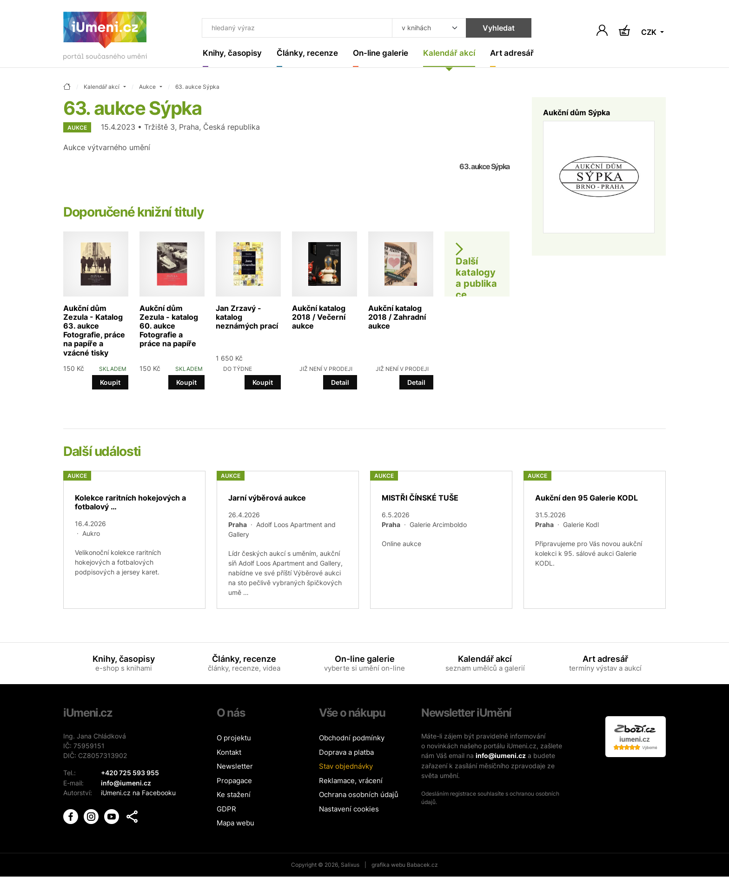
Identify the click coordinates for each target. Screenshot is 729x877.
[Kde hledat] (416, 29)
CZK (649, 32)
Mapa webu (235, 823)
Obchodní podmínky (351, 738)
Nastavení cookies (349, 809)
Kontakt (229, 752)
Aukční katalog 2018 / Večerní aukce (318, 317)
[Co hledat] (291, 29)
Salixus (350, 865)
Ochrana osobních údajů (358, 795)
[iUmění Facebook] (71, 815)
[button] (132, 816)
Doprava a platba (346, 752)
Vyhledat (486, 28)
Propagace (234, 781)
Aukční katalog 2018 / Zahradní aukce (397, 317)
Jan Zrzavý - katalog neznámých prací (247, 317)
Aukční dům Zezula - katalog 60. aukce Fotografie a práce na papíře (168, 326)
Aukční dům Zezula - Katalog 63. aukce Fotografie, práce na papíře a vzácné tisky (94, 331)
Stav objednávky (346, 767)
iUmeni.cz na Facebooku (138, 793)
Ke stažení (234, 795)
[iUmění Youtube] (112, 815)
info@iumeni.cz (501, 756)
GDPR (226, 809)
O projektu (234, 738)
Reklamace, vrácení (351, 781)
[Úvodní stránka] (105, 38)
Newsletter (235, 767)
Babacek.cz (422, 865)
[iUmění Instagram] (92, 815)
